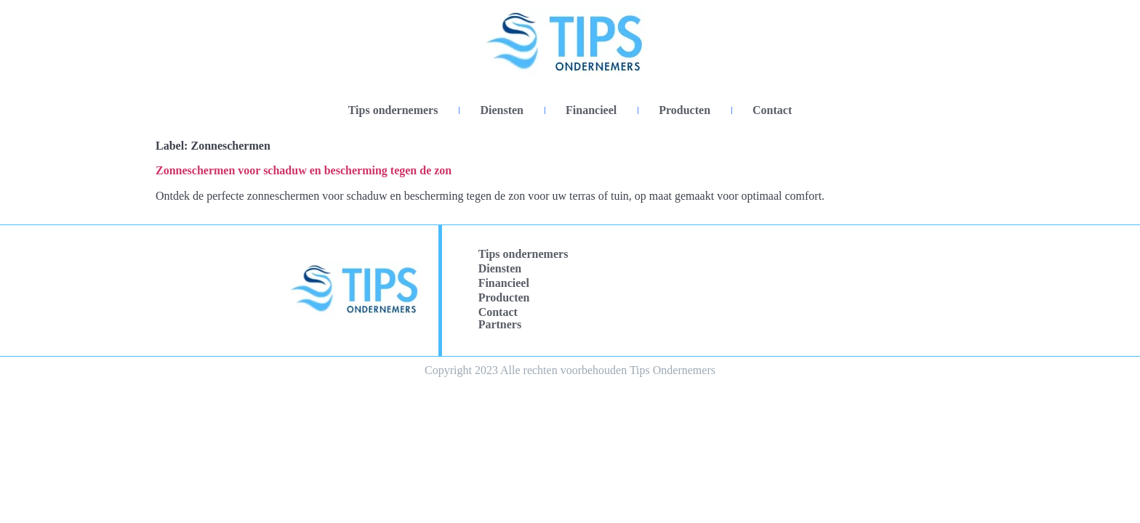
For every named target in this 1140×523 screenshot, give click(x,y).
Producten (684, 110)
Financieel (591, 110)
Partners (500, 324)
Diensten (501, 110)
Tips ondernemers (393, 110)
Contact (772, 110)
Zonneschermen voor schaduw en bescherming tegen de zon (303, 170)
